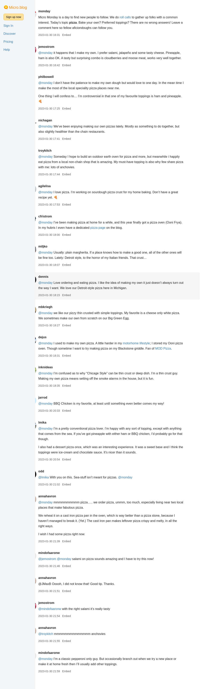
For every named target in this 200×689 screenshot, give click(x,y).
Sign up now (13, 17)
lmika (53, 433)
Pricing (8, 41)
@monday (56, 52)
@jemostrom (58, 569)
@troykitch (56, 644)
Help (7, 49)
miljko (53, 251)
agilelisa (55, 191)
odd (52, 481)
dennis (54, 282)
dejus (53, 342)
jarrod (53, 408)
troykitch (56, 156)
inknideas (56, 377)
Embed (77, 34)
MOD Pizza (57, 359)
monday (55, 11)
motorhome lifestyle (147, 348)
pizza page (118, 233)
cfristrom (56, 221)
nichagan (56, 125)
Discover (10, 33)
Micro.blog (18, 7)
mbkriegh (56, 312)
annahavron (58, 506)
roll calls (136, 17)
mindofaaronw (60, 563)
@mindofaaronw (60, 619)
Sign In (8, 25)
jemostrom (57, 46)
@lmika (54, 488)
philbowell (57, 82)
